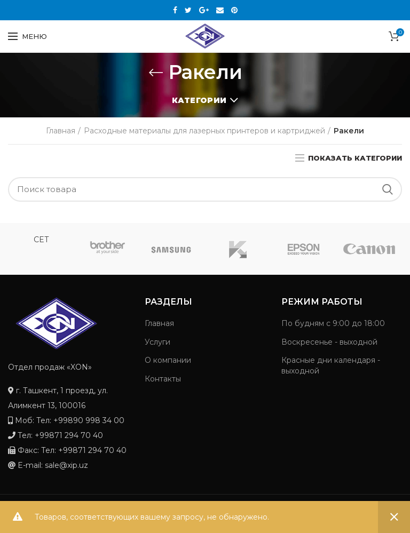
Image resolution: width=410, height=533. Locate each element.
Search (387, 189)
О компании (168, 360)
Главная (60, 131)
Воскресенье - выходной (329, 342)
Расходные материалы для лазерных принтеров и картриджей (204, 131)
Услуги (157, 342)
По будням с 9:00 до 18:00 (333, 323)
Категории (199, 100)
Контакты (163, 379)
